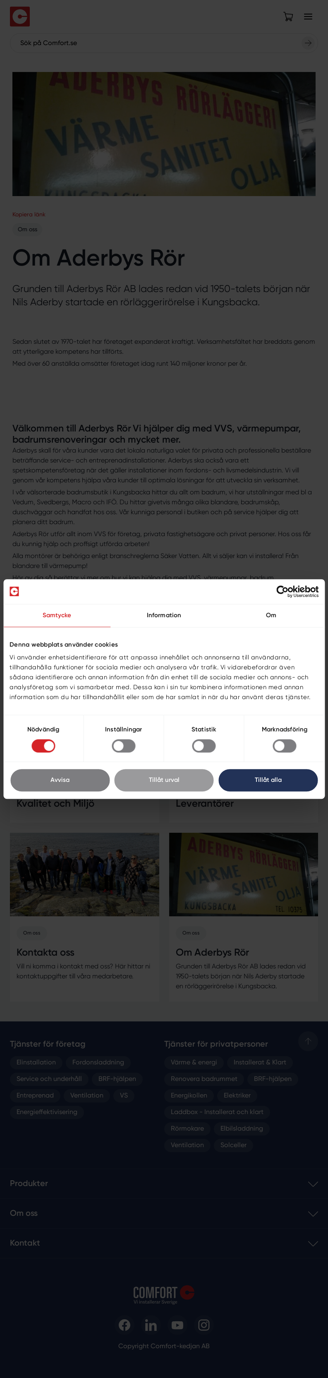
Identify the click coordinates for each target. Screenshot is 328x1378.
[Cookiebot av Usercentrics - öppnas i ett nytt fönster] (282, 591)
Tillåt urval (164, 780)
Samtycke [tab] (57, 615)
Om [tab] (271, 615)
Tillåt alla (268, 780)
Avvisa (59, 780)
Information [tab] (164, 615)
